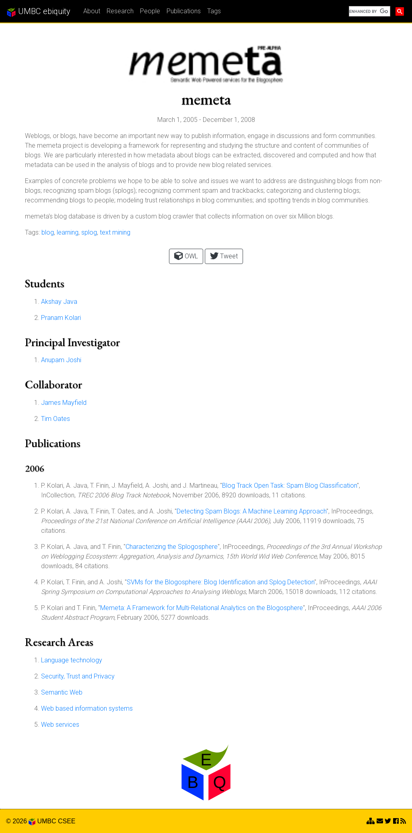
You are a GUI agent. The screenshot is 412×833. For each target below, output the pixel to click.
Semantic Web (61, 692)
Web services (60, 724)
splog (89, 232)
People (150, 11)
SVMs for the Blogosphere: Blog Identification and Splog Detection (220, 582)
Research (120, 11)
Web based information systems (87, 708)
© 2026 (20, 821)
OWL (186, 256)
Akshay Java (59, 301)
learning (67, 232)
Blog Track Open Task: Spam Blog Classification (289, 485)
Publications (184, 11)
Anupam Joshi (61, 360)
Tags (214, 11)
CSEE (67, 821)
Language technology (71, 660)
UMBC (46, 821)
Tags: (32, 232)
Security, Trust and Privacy (78, 676)
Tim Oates (55, 419)
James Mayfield (64, 402)
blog (47, 232)
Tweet (224, 256)
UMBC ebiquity (38, 11)
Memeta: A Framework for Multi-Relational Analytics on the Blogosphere (201, 608)
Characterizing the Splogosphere (172, 547)
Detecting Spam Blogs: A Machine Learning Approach (251, 511)
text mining (115, 232)
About (91, 11)
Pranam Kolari (61, 318)
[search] (368, 11)
